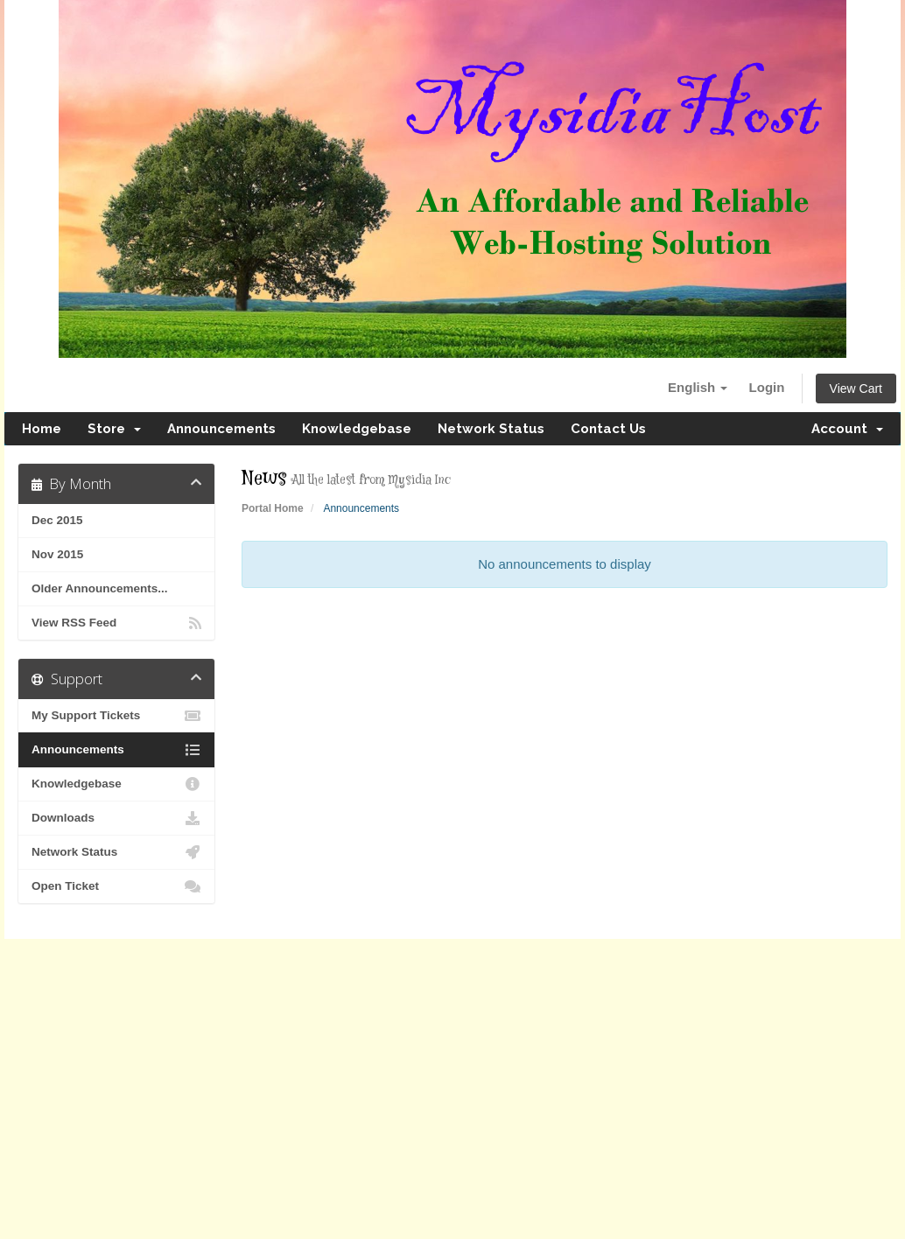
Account (847, 429)
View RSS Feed (116, 623)
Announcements (221, 429)
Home (41, 429)
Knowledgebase (356, 429)
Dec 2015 (57, 520)
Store (114, 429)
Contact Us (608, 429)
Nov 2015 (57, 554)
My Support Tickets (116, 715)
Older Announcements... (100, 588)
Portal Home (273, 508)
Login (767, 387)
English (697, 387)
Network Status (491, 429)
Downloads (116, 818)
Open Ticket (116, 886)
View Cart (856, 389)
